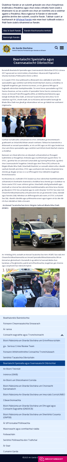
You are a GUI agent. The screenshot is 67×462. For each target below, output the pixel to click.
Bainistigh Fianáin (11, 37)
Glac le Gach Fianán (12, 30)
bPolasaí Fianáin (24, 19)
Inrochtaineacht (54, 459)
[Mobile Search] (56, 47)
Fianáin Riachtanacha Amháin (37, 30)
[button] (62, 335)
